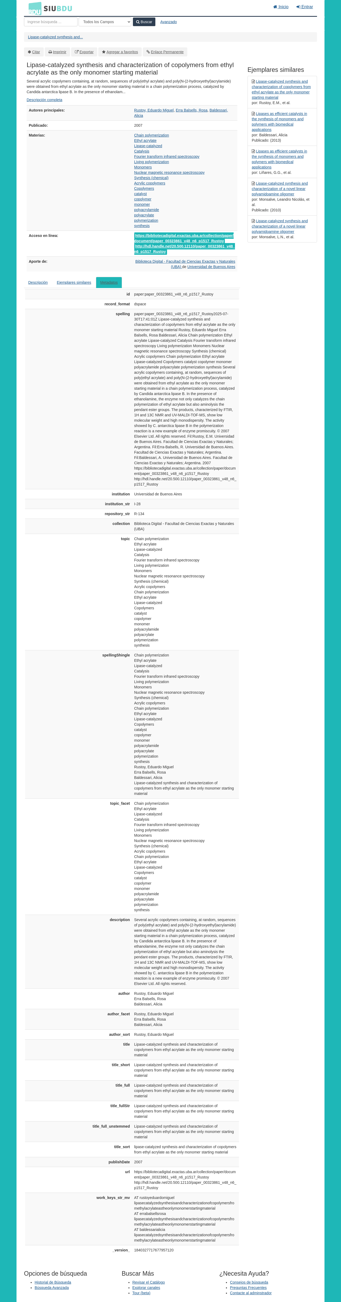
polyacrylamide (146, 210)
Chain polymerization (151, 135)
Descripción (38, 282)
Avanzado (168, 22)
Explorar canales (146, 1287)
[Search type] (105, 21)
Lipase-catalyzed (148, 146)
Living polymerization (151, 162)
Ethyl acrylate (145, 140)
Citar (36, 52)
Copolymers (144, 188)
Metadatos (108, 282)
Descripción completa (44, 100)
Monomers (143, 167)
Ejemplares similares (74, 282)
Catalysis (141, 151)
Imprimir (59, 52)
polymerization (146, 220)
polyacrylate (144, 215)
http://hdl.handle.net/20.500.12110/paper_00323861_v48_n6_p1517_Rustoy (184, 249)
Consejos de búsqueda (249, 1282)
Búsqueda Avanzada (52, 1287)
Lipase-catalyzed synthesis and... (55, 37)
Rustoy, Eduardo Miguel (154, 110)
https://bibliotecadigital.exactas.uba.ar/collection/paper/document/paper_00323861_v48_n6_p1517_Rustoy (184, 238)
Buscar (144, 22)
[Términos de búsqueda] (51, 21)
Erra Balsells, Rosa (192, 110)
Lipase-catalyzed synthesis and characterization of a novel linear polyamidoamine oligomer (280, 188)
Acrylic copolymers (149, 183)
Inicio (281, 7)
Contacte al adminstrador (250, 1293)
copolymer (143, 199)
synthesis (142, 226)
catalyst (140, 194)
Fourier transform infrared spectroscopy (167, 156)
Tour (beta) (141, 1293)
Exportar (86, 52)
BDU (33, 8)
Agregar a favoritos (122, 52)
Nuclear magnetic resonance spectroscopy (169, 172)
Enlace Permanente (167, 52)
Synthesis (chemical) (151, 178)
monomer (142, 204)
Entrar (305, 7)
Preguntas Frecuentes (248, 1287)
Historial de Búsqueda (53, 1282)
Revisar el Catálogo (148, 1282)
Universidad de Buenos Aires (211, 267)
